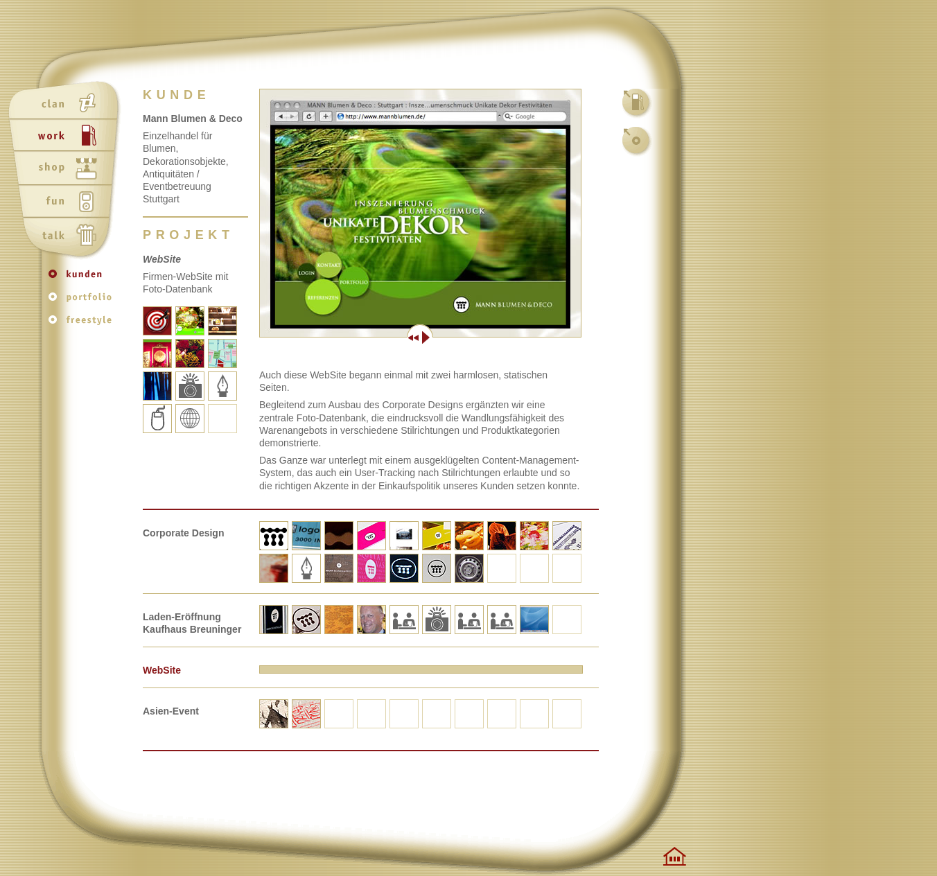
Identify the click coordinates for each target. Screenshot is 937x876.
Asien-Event (171, 711)
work (66, 136)
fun (66, 203)
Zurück (339, 337)
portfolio (83, 302)
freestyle (83, 323)
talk (66, 236)
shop (66, 169)
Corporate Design (183, 532)
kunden (83, 280)
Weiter (500, 337)
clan (66, 103)
